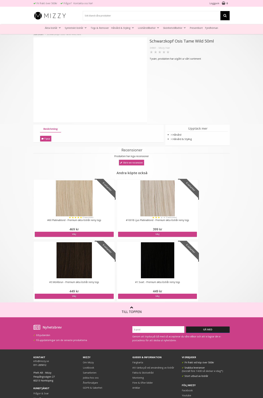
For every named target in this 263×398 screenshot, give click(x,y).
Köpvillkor (38, 336)
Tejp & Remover (100, 27)
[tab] (50, 129)
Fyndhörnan (211, 27)
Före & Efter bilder (142, 320)
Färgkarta (137, 300)
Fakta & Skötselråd (142, 310)
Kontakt (37, 346)
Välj (57, 234)
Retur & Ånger (41, 341)
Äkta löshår (54, 27)
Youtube (186, 333)
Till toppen (132, 248)
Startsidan (38, 34)
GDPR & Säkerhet (92, 325)
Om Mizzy (88, 300)
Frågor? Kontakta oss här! (78, 3)
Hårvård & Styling (123, 27)
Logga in (214, 3)
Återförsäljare (90, 320)
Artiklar (136, 325)
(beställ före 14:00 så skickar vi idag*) (202, 309)
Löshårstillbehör (149, 27)
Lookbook (88, 305)
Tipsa (45, 138)
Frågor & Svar (41, 331)
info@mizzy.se (41, 299)
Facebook (187, 328)
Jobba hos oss (91, 315)
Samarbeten (89, 310)
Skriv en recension (131, 162)
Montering (138, 315)
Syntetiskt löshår (76, 27)
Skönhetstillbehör (175, 27)
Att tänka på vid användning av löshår (153, 305)
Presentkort (196, 27)
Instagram (187, 338)
